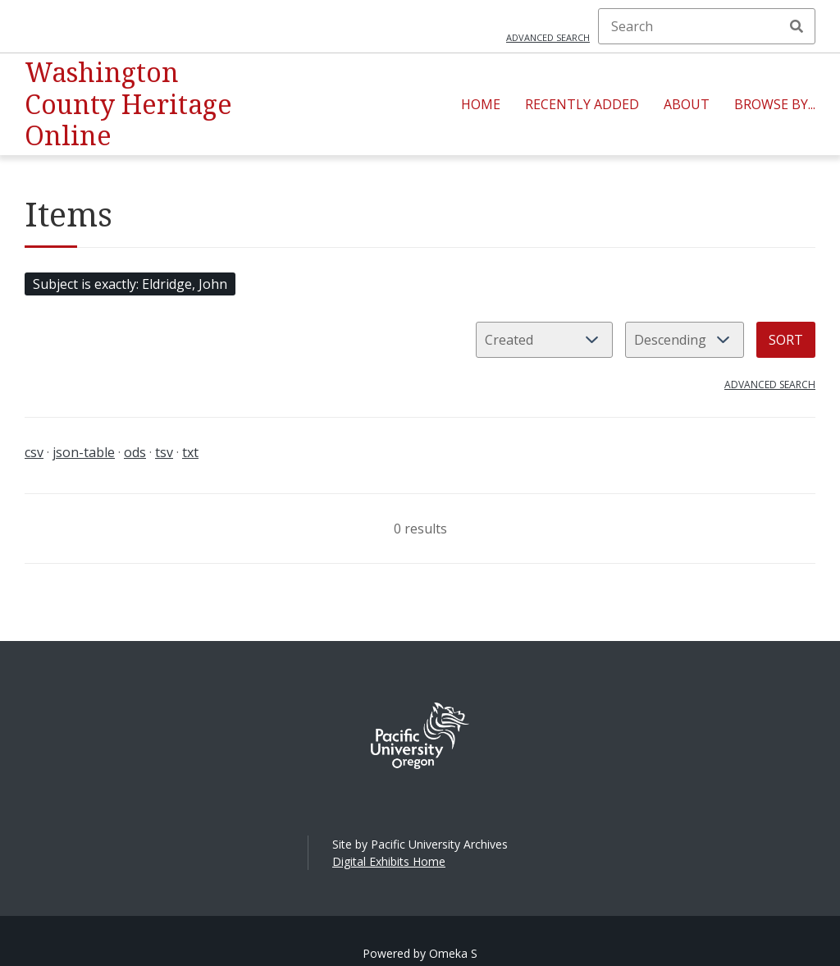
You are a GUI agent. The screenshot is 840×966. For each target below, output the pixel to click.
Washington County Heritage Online (128, 103)
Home (480, 104)
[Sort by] (544, 340)
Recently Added (582, 104)
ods (135, 452)
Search (796, 26)
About (687, 104)
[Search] (706, 26)
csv (34, 452)
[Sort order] (684, 340)
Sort (786, 340)
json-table (83, 452)
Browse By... (774, 104)
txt (190, 452)
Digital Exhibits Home (388, 861)
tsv (164, 452)
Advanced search (548, 37)
